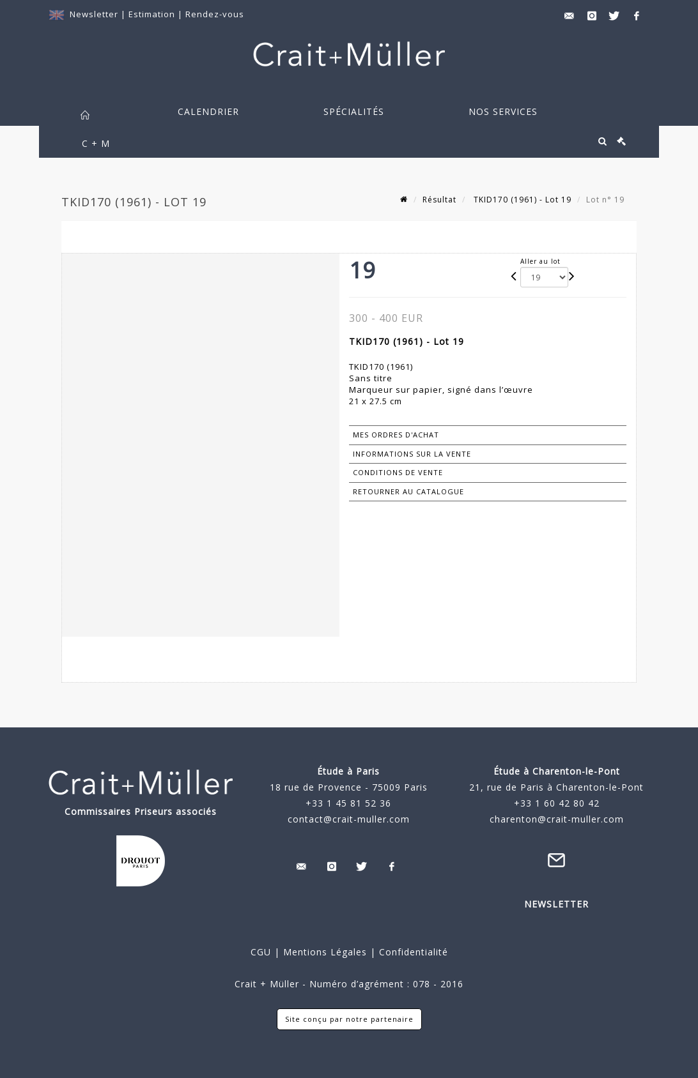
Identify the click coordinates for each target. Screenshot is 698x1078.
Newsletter (94, 14)
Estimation (153, 14)
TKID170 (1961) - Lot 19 (521, 199)
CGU (261, 952)
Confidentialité (412, 952)
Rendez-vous (214, 14)
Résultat (439, 199)
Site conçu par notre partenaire (349, 1019)
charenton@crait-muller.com (557, 819)
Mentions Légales (325, 952)
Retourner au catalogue (408, 491)
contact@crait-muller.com (349, 819)
